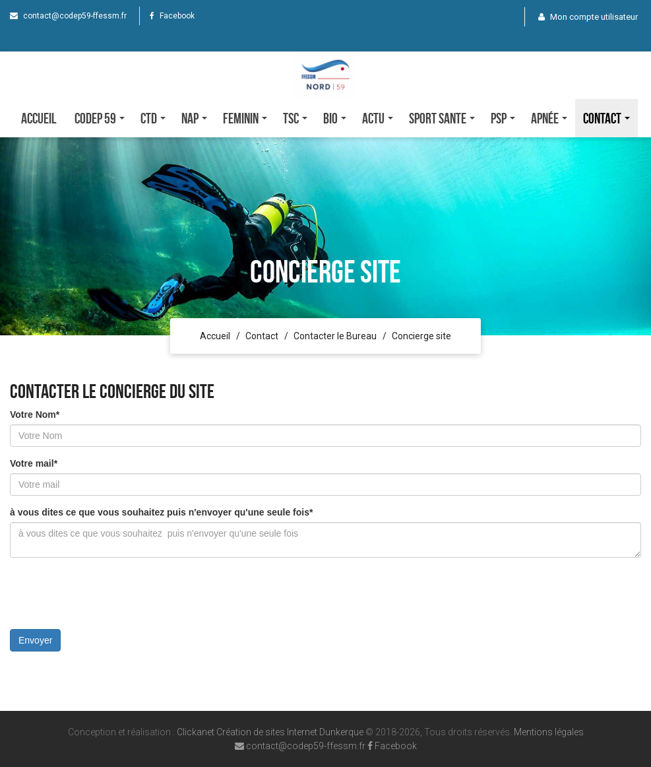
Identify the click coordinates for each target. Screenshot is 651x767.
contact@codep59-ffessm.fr (68, 16)
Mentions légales (549, 732)
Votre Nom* (34, 414)
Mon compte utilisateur (588, 17)
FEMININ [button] (245, 118)
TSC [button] (295, 118)
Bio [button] (334, 118)
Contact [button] (606, 118)
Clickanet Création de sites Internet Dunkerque (270, 732)
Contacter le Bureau (335, 336)
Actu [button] (377, 118)
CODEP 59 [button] (100, 118)
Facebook (172, 16)
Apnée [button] (549, 118)
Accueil (38, 118)
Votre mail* (33, 463)
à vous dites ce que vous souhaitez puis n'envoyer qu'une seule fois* (161, 512)
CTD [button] (153, 118)
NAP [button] (194, 118)
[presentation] (110, 593)
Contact (261, 336)
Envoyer (35, 640)
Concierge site (421, 336)
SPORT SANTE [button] (442, 118)
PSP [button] (503, 118)
